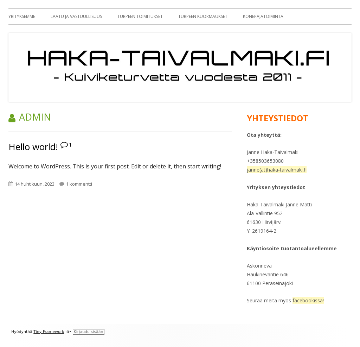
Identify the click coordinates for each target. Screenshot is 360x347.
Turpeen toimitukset (140, 16)
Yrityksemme (21, 16)
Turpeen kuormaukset (202, 16)
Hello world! (33, 146)
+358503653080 (265, 161)
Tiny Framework (48, 331)
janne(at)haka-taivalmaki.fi (277, 169)
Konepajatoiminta (263, 16)
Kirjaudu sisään (88, 331)
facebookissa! (308, 300)
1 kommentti (79, 184)
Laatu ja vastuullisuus (76, 16)
